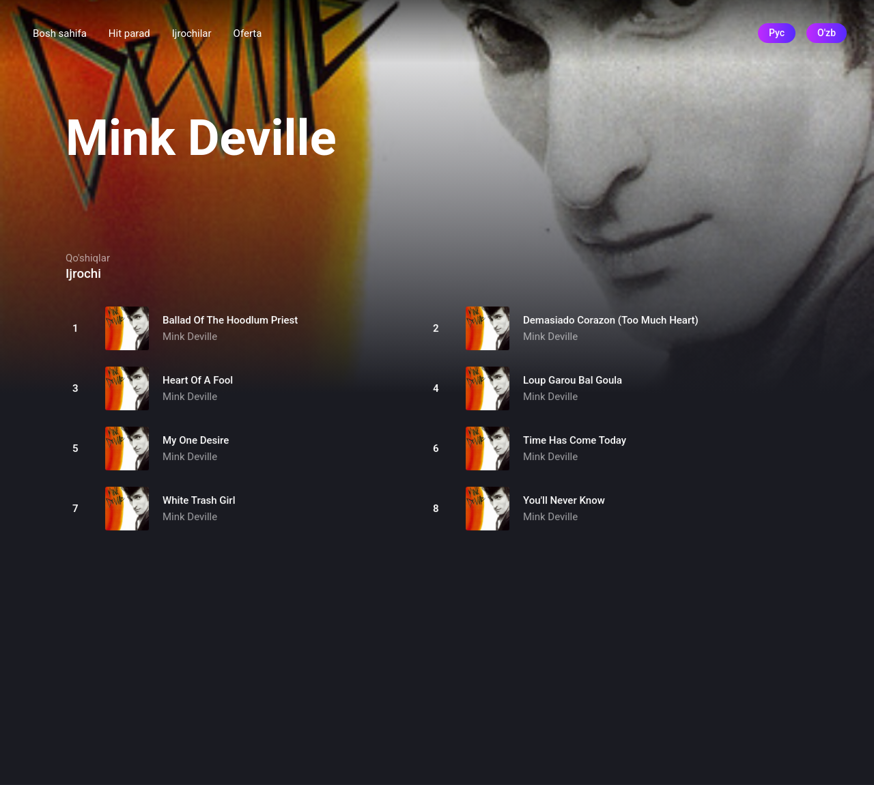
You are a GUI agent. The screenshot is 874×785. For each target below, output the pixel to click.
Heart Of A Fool (198, 380)
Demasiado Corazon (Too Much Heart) (611, 320)
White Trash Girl (199, 500)
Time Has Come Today (574, 440)
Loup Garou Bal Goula (572, 380)
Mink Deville (190, 336)
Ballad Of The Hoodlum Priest (230, 320)
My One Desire (196, 440)
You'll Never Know (564, 500)
